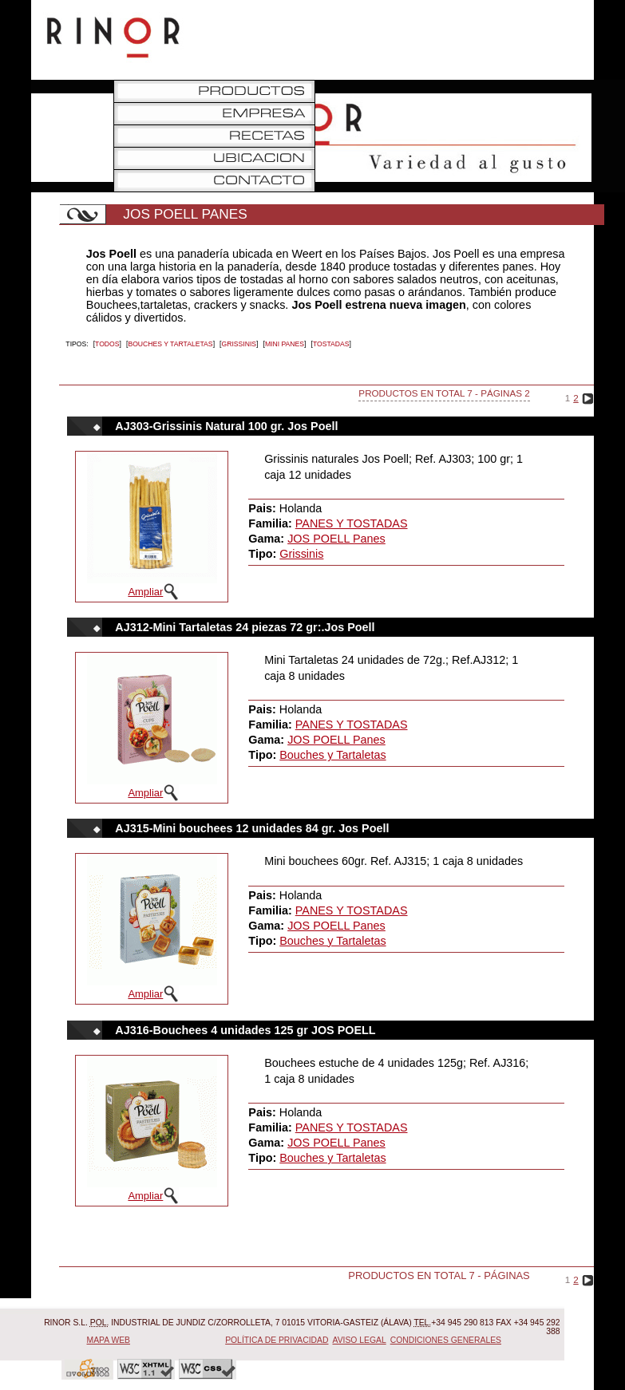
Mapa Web (109, 1340)
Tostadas (331, 344)
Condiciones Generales (445, 1340)
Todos (107, 344)
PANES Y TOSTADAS (351, 523)
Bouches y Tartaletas (170, 344)
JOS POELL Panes (336, 538)
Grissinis (238, 344)
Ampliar (145, 592)
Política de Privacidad (276, 1340)
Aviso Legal (359, 1340)
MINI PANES (284, 344)
